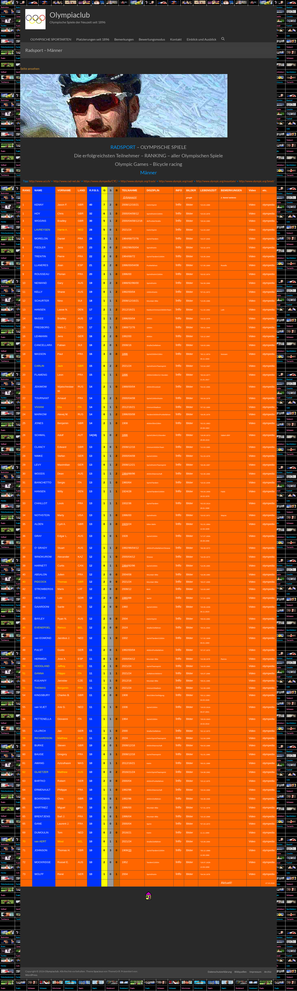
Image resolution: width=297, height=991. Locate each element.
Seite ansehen (29, 68)
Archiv (268, 971)
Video (252, 365)
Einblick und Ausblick (201, 39)
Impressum (255, 971)
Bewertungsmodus (152, 39)
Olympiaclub (70, 14)
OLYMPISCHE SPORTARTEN (50, 39)
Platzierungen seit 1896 (92, 39)
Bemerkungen (124, 39)
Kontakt (176, 39)
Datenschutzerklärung (219, 971)
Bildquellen (240, 971)
